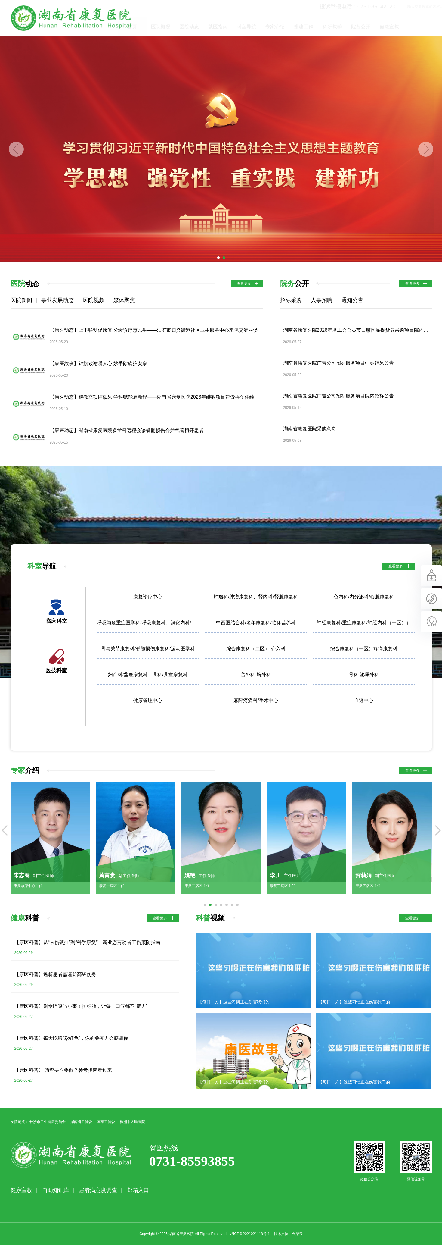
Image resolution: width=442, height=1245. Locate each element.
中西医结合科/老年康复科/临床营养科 (256, 622)
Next (425, 149)
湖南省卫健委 (81, 1122)
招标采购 (291, 300)
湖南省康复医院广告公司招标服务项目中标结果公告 (338, 362)
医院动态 (217, 26)
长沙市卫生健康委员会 (47, 1122)
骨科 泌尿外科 (364, 674)
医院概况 (188, 26)
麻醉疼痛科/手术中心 (255, 700)
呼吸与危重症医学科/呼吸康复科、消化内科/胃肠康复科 (148, 622)
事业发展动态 (57, 300)
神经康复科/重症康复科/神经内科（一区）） (364, 622)
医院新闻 (21, 300)
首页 (160, 26)
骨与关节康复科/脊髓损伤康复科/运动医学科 (148, 648)
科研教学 (360, 26)
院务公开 (388, 26)
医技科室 (56, 670)
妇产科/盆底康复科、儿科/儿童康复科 (148, 674)
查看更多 (244, 283)
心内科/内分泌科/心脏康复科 (364, 596)
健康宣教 (417, 26)
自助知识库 (55, 1190)
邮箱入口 (138, 1190)
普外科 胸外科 (256, 674)
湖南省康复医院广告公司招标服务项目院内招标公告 (338, 395)
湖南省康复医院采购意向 (309, 428)
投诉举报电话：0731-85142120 (329, 7)
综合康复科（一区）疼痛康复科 (363, 648)
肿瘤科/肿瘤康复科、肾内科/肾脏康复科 (256, 596)
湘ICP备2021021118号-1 (250, 1234)
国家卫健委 (106, 1122)
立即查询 (429, 7)
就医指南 (245, 26)
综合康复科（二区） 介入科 (255, 648)
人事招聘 (321, 300)
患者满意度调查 (98, 1190)
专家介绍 (303, 26)
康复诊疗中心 (147, 596)
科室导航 (274, 26)
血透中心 (363, 700)
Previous (16, 149)
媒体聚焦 (124, 300)
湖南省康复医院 (71, 18)
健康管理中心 (147, 700)
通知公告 (352, 300)
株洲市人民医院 (132, 1122)
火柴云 (297, 1234)
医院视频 (93, 300)
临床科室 (56, 621)
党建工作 (331, 26)
